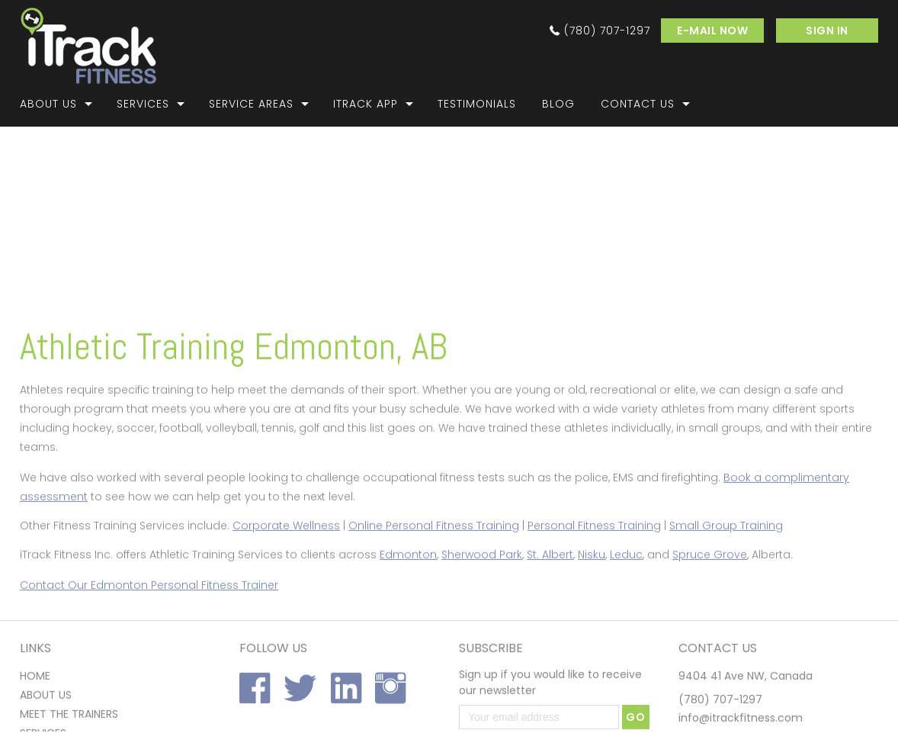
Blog (558, 103)
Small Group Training (726, 556)
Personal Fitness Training (594, 556)
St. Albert (550, 585)
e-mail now (712, 30)
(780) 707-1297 (607, 30)
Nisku (591, 585)
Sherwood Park (481, 585)
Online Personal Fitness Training (433, 556)
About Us (48, 103)
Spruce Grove (709, 585)
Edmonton (408, 585)
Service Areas (251, 103)
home (35, 710)
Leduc (626, 585)
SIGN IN (827, 30)
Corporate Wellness (286, 556)
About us (46, 729)
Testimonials (477, 103)
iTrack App (365, 103)
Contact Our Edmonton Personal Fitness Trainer (149, 616)
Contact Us (638, 103)
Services (143, 103)
